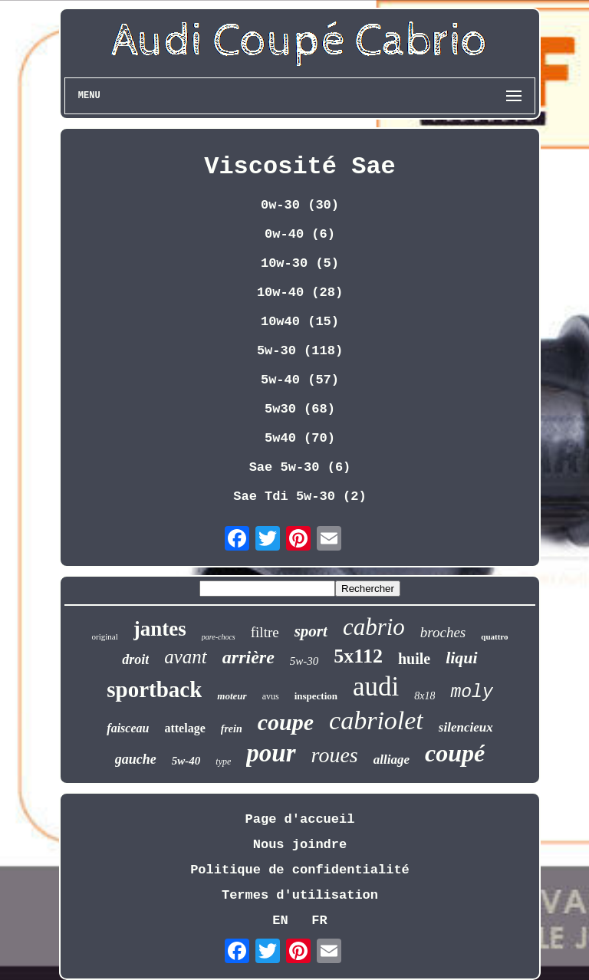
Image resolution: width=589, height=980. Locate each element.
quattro (494, 636)
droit (135, 659)
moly (471, 692)
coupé (455, 753)
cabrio (374, 626)
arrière (248, 657)
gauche (135, 759)
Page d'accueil (300, 819)
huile (414, 658)
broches (443, 632)
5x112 (358, 656)
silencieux (466, 727)
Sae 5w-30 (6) (300, 467)
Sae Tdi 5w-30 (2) (299, 496)
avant (185, 656)
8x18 (424, 696)
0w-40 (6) (300, 234)
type (223, 761)
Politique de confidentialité (300, 870)
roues (334, 755)
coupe (286, 722)
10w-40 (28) (300, 292)
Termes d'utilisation (300, 895)
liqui (462, 657)
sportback (154, 689)
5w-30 (304, 661)
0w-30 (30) (300, 205)
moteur (231, 696)
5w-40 (186, 761)
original (104, 636)
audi (376, 687)
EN (280, 920)
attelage (184, 728)
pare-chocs (218, 637)
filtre (265, 632)
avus (270, 696)
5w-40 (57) (300, 380)
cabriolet (376, 720)
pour (270, 753)
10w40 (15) (300, 321)
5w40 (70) (300, 438)
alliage (391, 759)
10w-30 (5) (300, 263)
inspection (315, 696)
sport (310, 631)
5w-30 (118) (300, 351)
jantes (159, 628)
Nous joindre (300, 844)
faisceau (128, 728)
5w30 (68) (300, 409)
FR (319, 920)
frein (231, 729)
